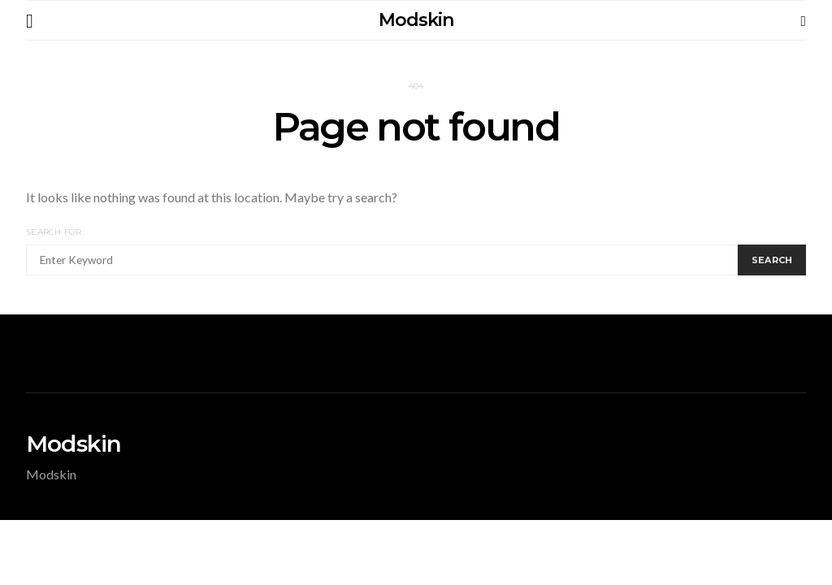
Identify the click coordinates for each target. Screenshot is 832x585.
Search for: (55, 232)
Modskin (416, 20)
